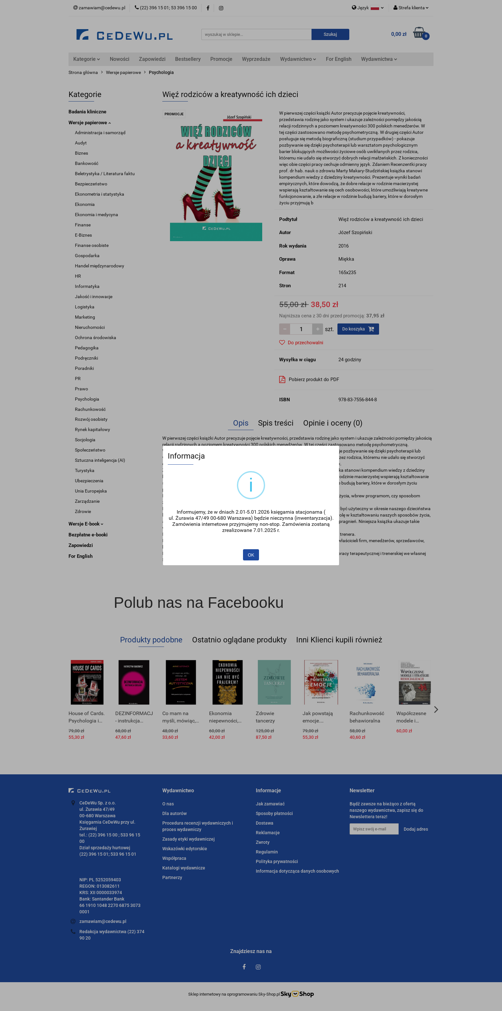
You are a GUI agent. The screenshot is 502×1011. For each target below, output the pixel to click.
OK (251, 555)
